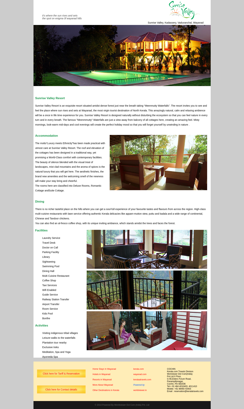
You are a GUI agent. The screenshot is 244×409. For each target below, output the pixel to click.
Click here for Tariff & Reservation (61, 373)
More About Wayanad (103, 385)
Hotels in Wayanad (101, 374)
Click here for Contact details (61, 389)
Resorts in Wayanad (102, 379)
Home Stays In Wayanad (104, 369)
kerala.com (138, 369)
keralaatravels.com (142, 379)
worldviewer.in (140, 390)
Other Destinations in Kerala (106, 390)
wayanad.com (140, 374)
